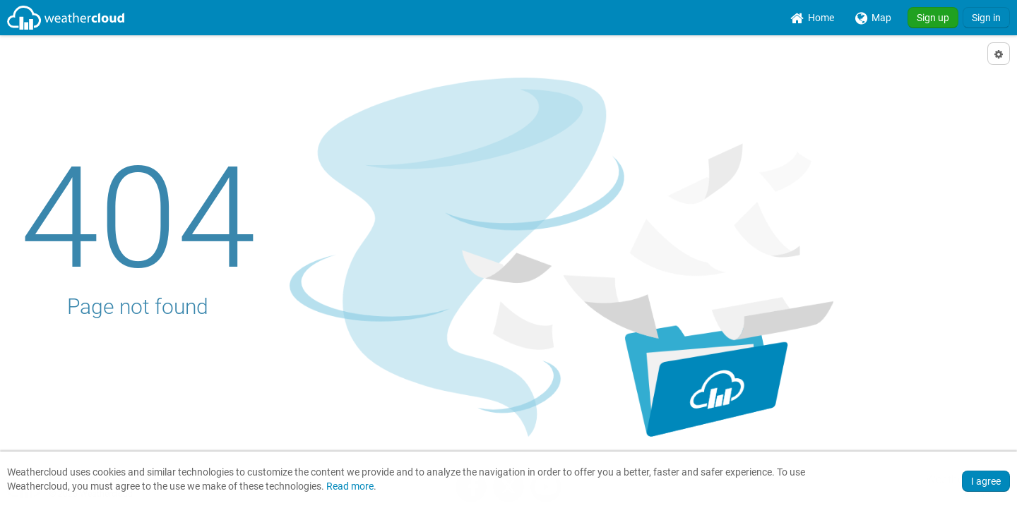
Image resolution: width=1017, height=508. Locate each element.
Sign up (933, 17)
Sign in (986, 17)
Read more (350, 486)
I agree (986, 481)
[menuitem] (812, 17)
